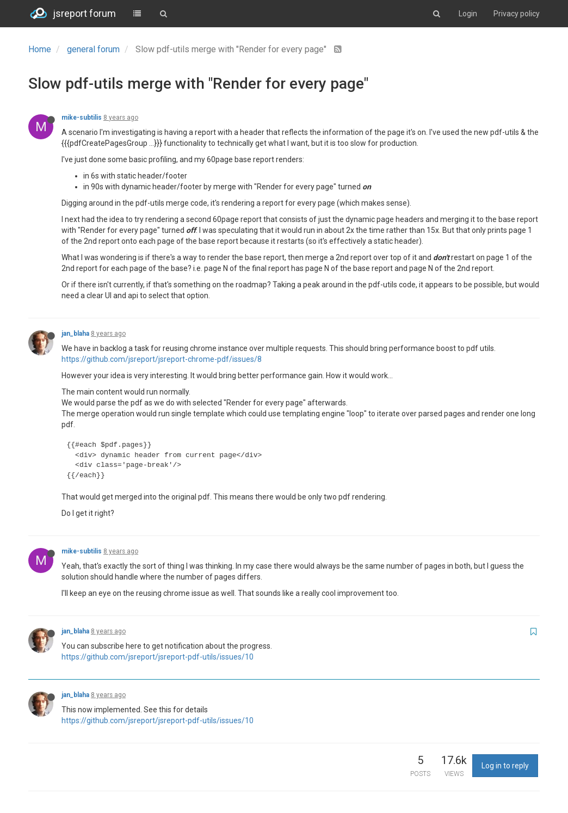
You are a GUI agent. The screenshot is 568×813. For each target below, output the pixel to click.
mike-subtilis (81, 117)
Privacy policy (516, 13)
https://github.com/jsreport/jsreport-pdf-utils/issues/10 (157, 656)
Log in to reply (505, 765)
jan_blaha (75, 333)
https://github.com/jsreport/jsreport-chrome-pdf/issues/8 (161, 359)
